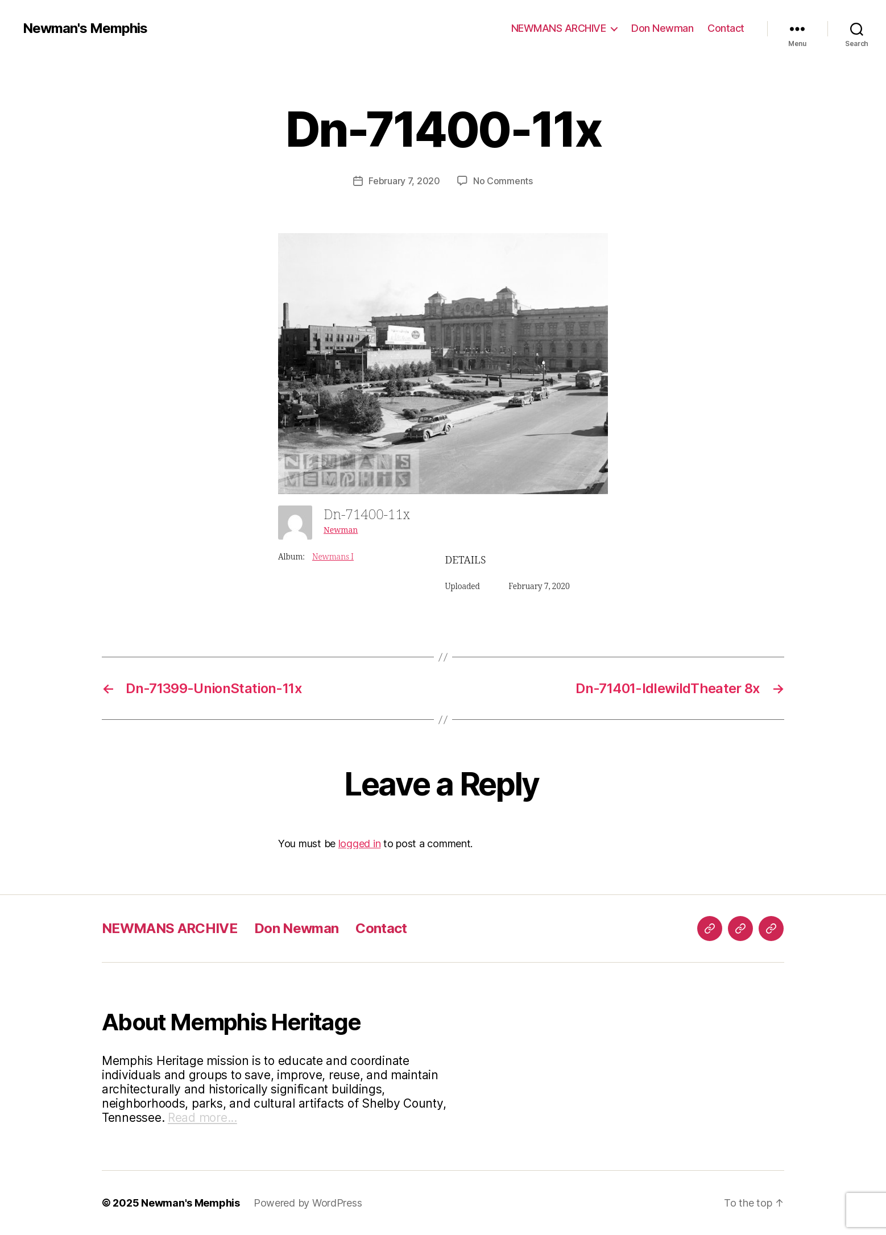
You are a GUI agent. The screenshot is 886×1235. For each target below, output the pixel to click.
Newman (341, 530)
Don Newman (662, 28)
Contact (725, 28)
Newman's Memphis (85, 28)
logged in (359, 843)
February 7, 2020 (404, 181)
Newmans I (333, 557)
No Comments (503, 181)
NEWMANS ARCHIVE (558, 28)
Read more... (202, 1117)
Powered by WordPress (308, 1203)
